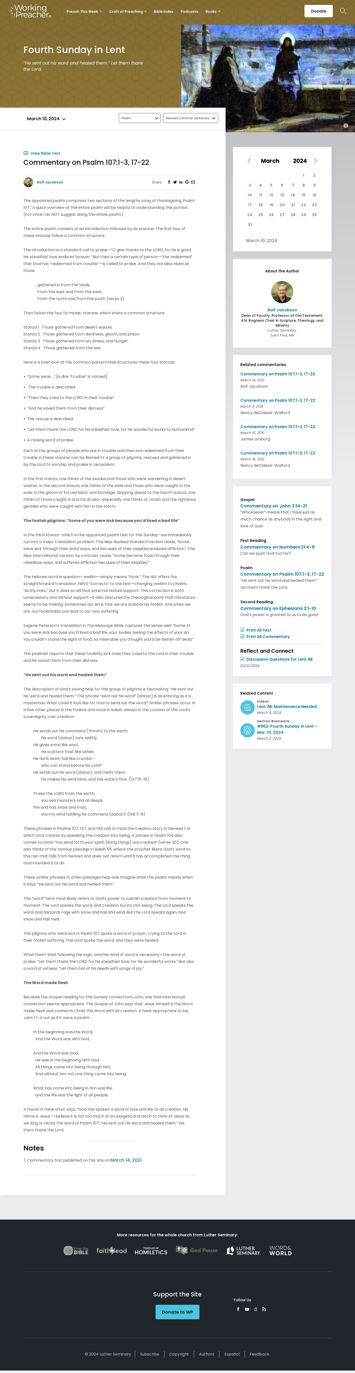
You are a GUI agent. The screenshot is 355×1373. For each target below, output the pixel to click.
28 (293, 214)
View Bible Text (41, 153)
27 (282, 214)
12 (271, 195)
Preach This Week (83, 11)
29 (303, 214)
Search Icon (343, 11)
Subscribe (149, 1354)
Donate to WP (177, 1312)
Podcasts (189, 11)
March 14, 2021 (126, 1160)
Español (232, 1354)
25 (260, 214)
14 (293, 195)
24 (249, 214)
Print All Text (255, 630)
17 (250, 204)
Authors (206, 1354)
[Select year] (301, 161)
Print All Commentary (265, 636)
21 (293, 204)
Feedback (259, 1354)
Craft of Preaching (126, 11)
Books (211, 11)
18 (261, 204)
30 (314, 214)
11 (260, 195)
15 (304, 195)
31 (250, 224)
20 (282, 204)
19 (271, 204)
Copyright (179, 1354)
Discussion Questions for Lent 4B (276, 659)
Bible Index (163, 11)
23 (314, 204)
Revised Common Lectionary (188, 118)
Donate (318, 11)
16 (315, 195)
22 (303, 204)
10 (250, 195)
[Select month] (271, 161)
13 (282, 195)
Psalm (126, 118)
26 (271, 214)
